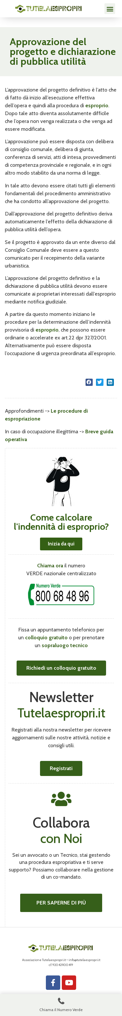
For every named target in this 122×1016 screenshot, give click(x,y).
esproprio (96, 105)
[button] (109, 8)
